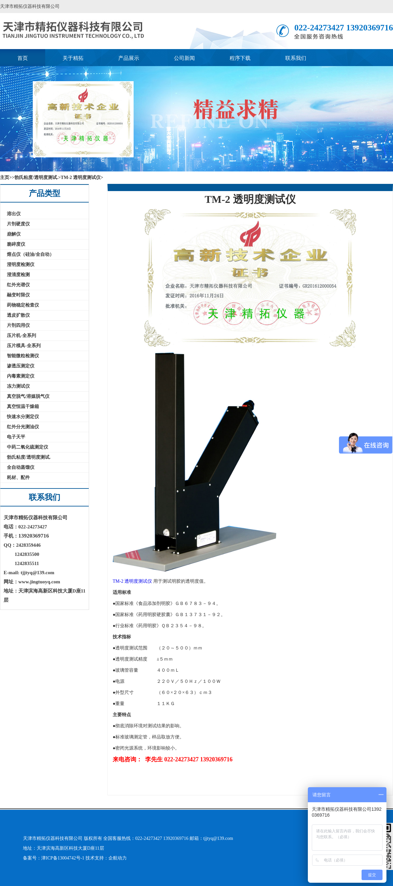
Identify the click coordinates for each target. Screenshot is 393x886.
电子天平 (16, 436)
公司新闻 (184, 58)
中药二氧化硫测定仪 (27, 447)
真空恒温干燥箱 (23, 406)
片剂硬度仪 (18, 224)
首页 (22, 58)
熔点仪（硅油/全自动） (30, 254)
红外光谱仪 (18, 284)
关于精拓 (73, 58)
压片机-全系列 (21, 335)
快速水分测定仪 (23, 416)
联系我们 (295, 58)
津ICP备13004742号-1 (63, 858)
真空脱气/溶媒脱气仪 (28, 396)
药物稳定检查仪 (23, 305)
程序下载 (240, 58)
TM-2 (118, 581)
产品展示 (128, 58)
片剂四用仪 (18, 325)
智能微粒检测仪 (23, 355)
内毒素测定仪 (20, 376)
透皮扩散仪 (18, 315)
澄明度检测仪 (20, 264)
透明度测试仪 (138, 581)
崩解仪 (14, 234)
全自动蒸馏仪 (20, 467)
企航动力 (117, 858)
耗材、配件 (18, 477)
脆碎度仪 (16, 244)
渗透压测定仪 (20, 365)
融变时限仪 (18, 294)
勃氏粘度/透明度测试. (28, 457)
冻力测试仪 (18, 386)
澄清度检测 (18, 274)
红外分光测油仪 (23, 426)
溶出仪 (14, 213)
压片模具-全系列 (24, 345)
